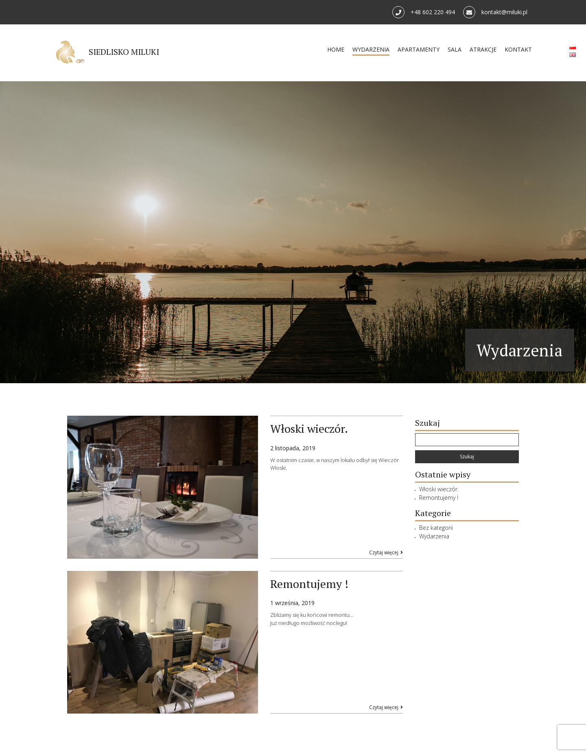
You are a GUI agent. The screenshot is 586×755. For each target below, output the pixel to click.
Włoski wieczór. (439, 489)
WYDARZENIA (366, 50)
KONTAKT (513, 50)
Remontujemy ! (438, 497)
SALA (450, 50)
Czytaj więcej (386, 552)
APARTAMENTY (414, 50)
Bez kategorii (436, 528)
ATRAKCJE (478, 50)
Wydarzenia (434, 536)
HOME (331, 50)
